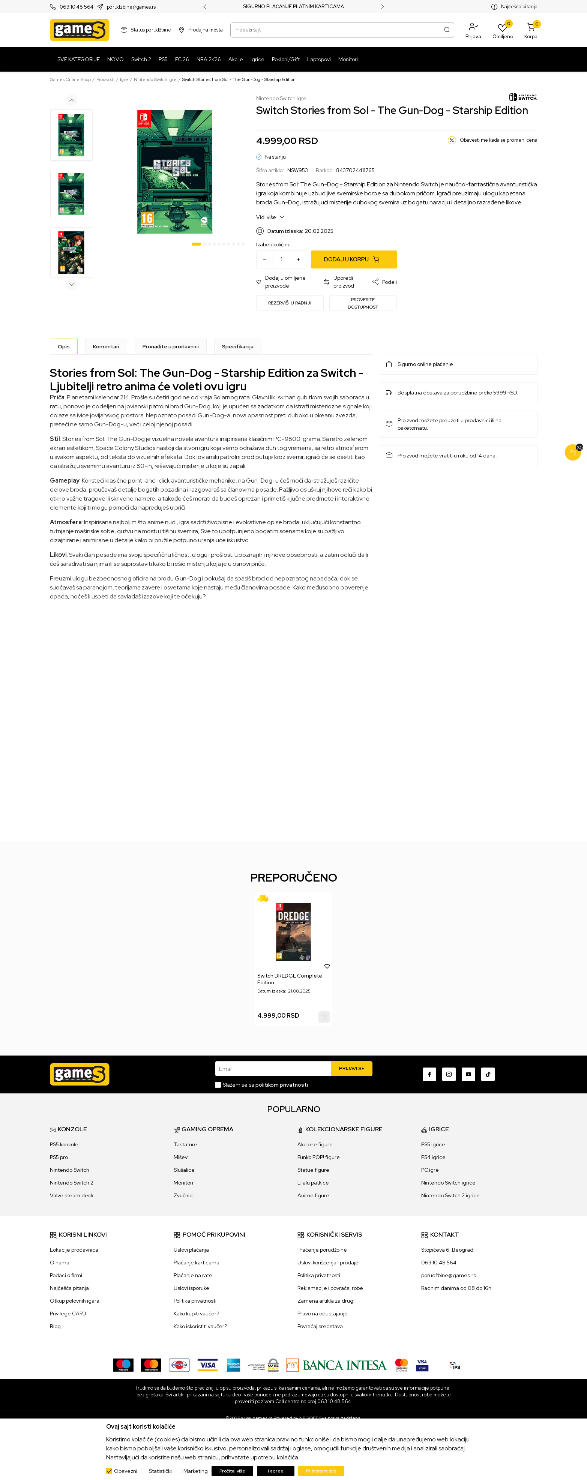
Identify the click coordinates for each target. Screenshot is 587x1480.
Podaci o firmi (66, 1275)
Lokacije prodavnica (74, 1249)
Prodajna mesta (205, 30)
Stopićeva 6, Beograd (447, 1249)
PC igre (430, 1170)
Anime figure (313, 1195)
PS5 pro (59, 1157)
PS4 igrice (433, 1157)
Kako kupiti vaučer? (196, 1313)
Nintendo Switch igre (155, 79)
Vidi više (270, 217)
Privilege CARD (68, 1313)
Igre (124, 79)
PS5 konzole (64, 1144)
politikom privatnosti (281, 1084)
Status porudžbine (151, 30)
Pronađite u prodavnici (171, 346)
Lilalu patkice (313, 1182)
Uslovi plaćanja (191, 1249)
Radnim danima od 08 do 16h (456, 1288)
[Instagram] (449, 1074)
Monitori (183, 1182)
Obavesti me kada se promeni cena (498, 140)
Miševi (181, 1157)
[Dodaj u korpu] (354, 259)
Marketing (195, 1471)
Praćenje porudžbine (322, 1249)
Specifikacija (238, 346)
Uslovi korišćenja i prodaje (328, 1262)
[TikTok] (488, 1074)
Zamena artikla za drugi (325, 1300)
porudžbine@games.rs (448, 1275)
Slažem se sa (265, 1084)
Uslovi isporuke (191, 1288)
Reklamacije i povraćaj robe (330, 1288)
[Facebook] (429, 1074)
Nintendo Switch (69, 1170)
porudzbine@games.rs (131, 7)
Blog (55, 1326)
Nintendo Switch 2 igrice (450, 1195)
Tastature (185, 1144)
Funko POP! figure (318, 1157)
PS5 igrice (433, 1144)
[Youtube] (468, 1074)
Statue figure (313, 1170)
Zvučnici (184, 1195)
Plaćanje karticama (196, 1262)
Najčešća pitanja (519, 6)
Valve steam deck (72, 1195)
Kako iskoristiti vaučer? (200, 1326)
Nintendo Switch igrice (448, 1182)
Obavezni (125, 1471)
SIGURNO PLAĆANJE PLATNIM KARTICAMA (293, 7)
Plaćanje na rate (193, 1275)
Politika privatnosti (195, 1300)
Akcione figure (315, 1144)
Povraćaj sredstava (320, 1326)
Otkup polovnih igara (74, 1300)
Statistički (160, 1471)
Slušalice (184, 1170)
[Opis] (64, 346)
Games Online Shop (70, 79)
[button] (473, 29)
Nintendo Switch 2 (71, 1182)
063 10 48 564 (76, 7)
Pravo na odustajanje (322, 1313)
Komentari (106, 346)
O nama (59, 1262)
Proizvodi (105, 79)
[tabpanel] (175, 171)
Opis (64, 346)
